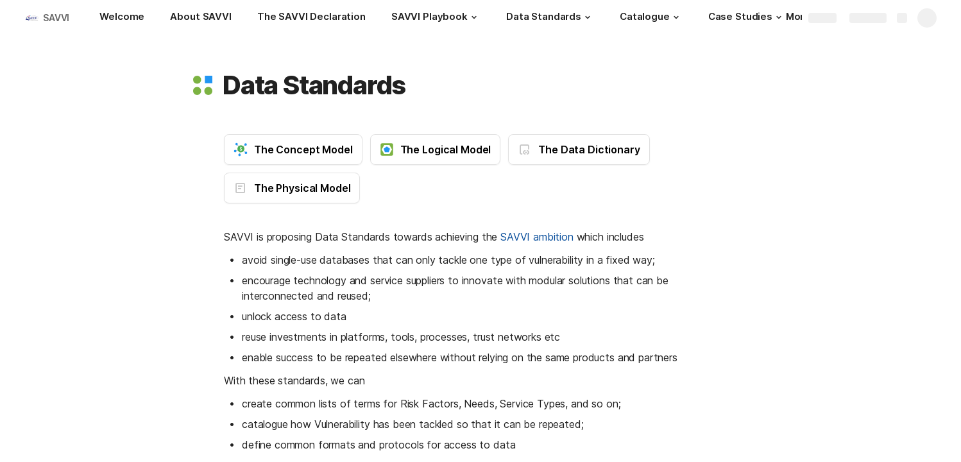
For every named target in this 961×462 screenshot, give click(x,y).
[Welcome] (122, 18)
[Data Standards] (550, 18)
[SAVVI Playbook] (435, 18)
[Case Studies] (746, 18)
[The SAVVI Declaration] (311, 18)
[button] (474, 17)
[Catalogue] (651, 18)
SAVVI (56, 17)
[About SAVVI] (200, 18)
